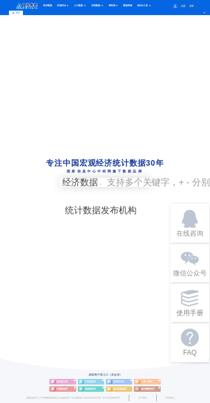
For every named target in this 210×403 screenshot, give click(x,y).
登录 (191, 6)
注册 (183, 6)
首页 (16, 13)
